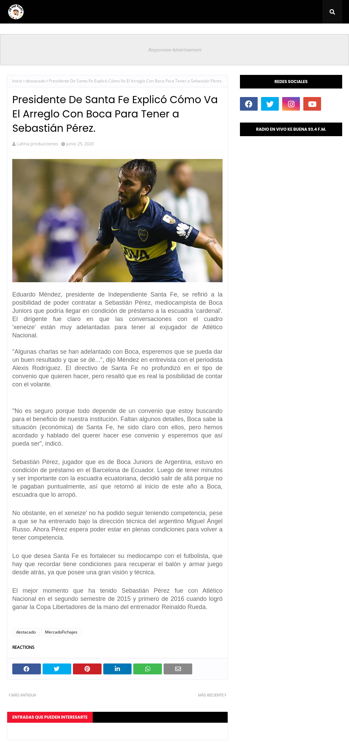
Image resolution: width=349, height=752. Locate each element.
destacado (35, 81)
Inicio (17, 81)
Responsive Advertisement (174, 50)
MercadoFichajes (61, 632)
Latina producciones (37, 144)
